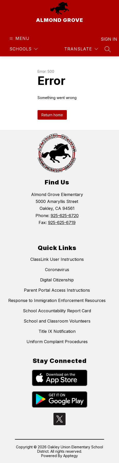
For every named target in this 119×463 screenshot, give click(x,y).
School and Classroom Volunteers (57, 321)
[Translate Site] (81, 49)
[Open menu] (19, 38)
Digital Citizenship (57, 279)
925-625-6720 (65, 215)
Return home (52, 115)
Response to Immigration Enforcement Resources (57, 300)
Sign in (106, 39)
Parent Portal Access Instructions (57, 290)
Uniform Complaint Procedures (57, 341)
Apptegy (70, 455)
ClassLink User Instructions (57, 259)
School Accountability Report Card (57, 310)
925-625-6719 (62, 222)
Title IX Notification (57, 331)
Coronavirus (57, 269)
